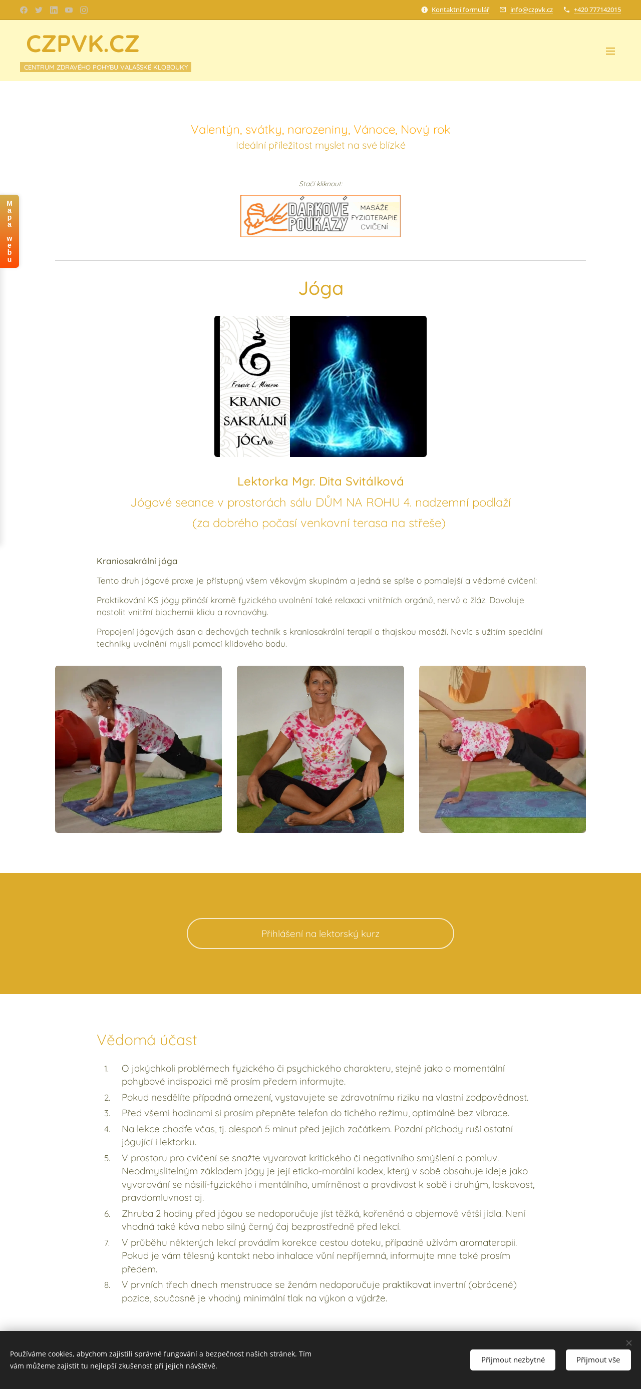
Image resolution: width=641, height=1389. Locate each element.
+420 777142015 (597, 9)
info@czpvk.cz (531, 9)
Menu (610, 51)
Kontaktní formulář (460, 9)
